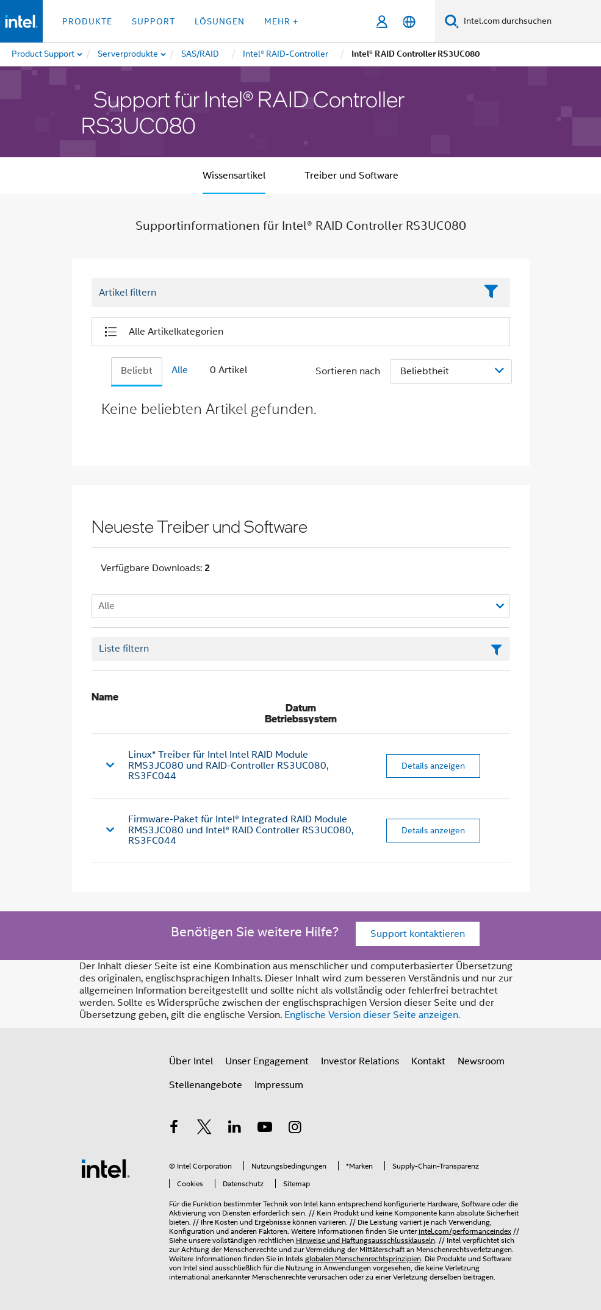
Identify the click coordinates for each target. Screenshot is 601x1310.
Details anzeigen (433, 765)
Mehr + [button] (281, 21)
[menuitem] (128, 54)
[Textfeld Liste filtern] (301, 649)
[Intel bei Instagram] (295, 1129)
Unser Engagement (267, 1061)
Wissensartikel (234, 175)
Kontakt (428, 1061)
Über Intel (191, 1061)
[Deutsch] (409, 22)
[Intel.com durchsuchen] (530, 21)
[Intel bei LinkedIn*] (235, 1129)
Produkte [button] (87, 21)
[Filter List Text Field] (284, 293)
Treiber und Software (351, 175)
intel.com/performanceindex (465, 1231)
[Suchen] (452, 21)
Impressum (278, 1085)
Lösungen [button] (220, 21)
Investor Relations (360, 1061)
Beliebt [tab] (137, 371)
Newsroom (481, 1061)
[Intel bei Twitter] (204, 1129)
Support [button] (153, 21)
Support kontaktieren (417, 934)
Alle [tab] (179, 370)
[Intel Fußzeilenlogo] (105, 1168)
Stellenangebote (205, 1085)
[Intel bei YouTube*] (264, 1129)
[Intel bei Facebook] (174, 1129)
